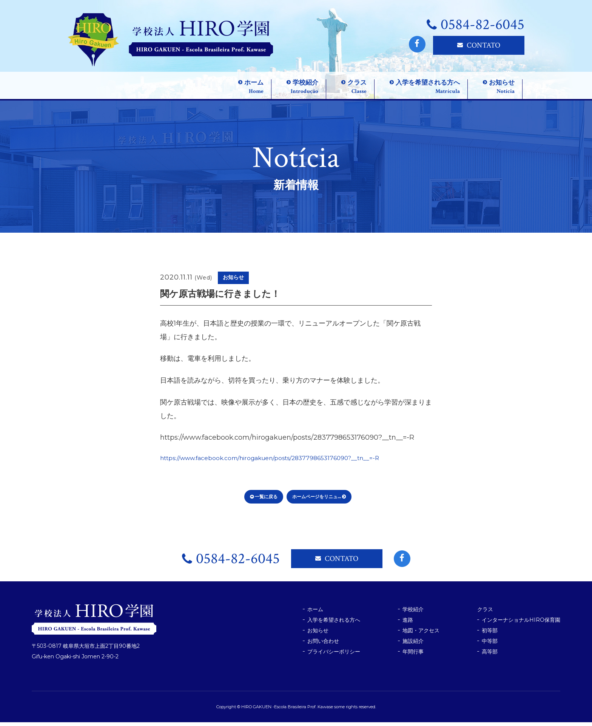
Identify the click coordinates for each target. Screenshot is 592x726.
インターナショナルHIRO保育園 (521, 623)
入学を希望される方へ (333, 623)
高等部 (490, 655)
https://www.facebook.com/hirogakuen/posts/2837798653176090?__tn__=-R (287, 461)
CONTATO (478, 45)
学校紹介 (413, 613)
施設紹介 (413, 644)
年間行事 (413, 655)
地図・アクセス (420, 634)
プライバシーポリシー (333, 655)
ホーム (315, 613)
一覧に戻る (264, 500)
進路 (407, 623)
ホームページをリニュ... (319, 500)
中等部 (490, 644)
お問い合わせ (323, 644)
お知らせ (317, 634)
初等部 (490, 634)
